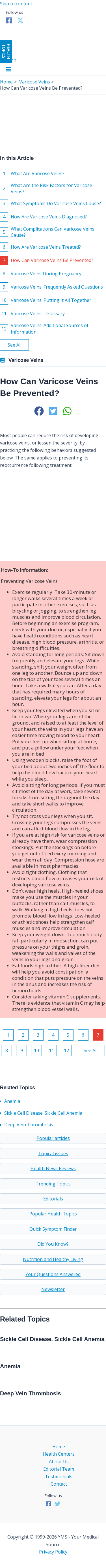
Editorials (53, 1199)
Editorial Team (58, 1469)
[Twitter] (20, 22)
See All (14, 345)
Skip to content (16, 4)
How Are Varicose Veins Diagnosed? (43, 217)
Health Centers (59, 1454)
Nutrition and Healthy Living (53, 1259)
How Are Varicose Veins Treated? (40, 247)
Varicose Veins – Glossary (32, 313)
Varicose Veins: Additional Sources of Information (44, 328)
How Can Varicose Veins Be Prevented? (46, 260)
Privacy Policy (53, 1552)
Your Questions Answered (53, 1274)
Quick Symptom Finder (53, 1229)
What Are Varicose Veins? (32, 173)
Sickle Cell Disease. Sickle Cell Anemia (43, 1113)
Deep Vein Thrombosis (28, 1125)
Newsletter (53, 1289)
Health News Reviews (53, 1168)
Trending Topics (53, 1184)
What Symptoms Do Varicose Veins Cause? (50, 203)
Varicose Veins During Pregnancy (40, 273)
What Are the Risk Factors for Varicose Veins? (46, 188)
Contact (59, 1484)
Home (58, 1446)
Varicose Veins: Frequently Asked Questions (51, 286)
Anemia (12, 1101)
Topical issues (53, 1153)
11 (51, 1050)
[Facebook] (9, 22)
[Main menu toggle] (8, 70)
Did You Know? (53, 1244)
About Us (59, 1461)
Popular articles (53, 1138)
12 (66, 1050)
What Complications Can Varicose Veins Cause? (47, 232)
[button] (39, 411)
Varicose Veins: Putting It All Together (45, 300)
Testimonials (58, 1476)
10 (36, 1050)
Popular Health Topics (53, 1214)
